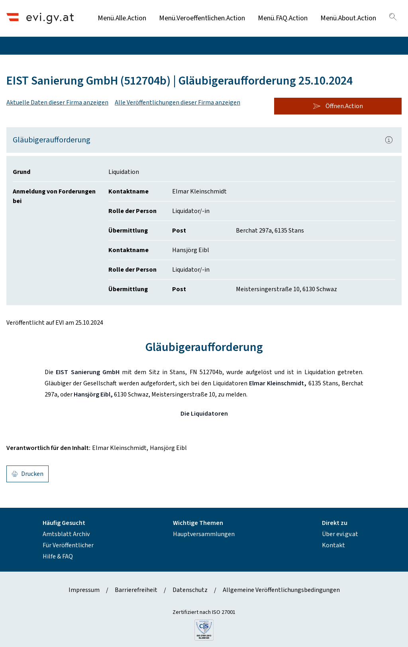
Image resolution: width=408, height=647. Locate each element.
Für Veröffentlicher (68, 545)
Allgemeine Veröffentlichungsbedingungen (281, 590)
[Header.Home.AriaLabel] (40, 18)
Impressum (84, 590)
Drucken (27, 473)
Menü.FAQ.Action (283, 18)
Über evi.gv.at (340, 534)
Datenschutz (190, 590)
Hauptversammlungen (204, 534)
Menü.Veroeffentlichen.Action (202, 18)
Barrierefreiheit (136, 590)
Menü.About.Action (348, 18)
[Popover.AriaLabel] (388, 140)
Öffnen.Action (338, 106)
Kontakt (333, 545)
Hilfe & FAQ (58, 556)
